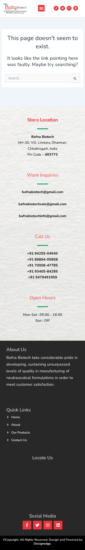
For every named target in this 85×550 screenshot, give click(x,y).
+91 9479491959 (42, 277)
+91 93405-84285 (42, 271)
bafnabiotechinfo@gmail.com (42, 216)
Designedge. (42, 544)
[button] (41, 8)
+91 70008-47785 (42, 265)
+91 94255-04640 (42, 253)
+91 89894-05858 (42, 259)
